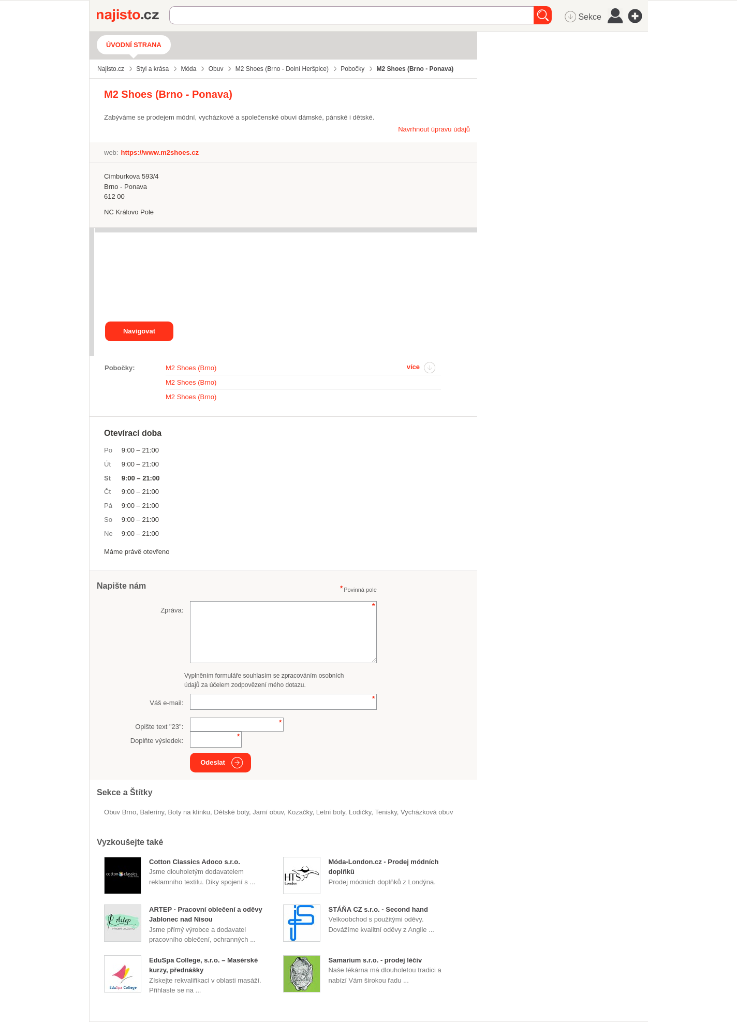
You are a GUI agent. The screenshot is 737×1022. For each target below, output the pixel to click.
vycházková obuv (427, 812)
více (413, 367)
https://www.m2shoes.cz (160, 152)
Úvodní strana (133, 45)
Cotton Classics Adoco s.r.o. (194, 862)
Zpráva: (171, 610)
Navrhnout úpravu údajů (434, 129)
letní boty (330, 812)
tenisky (385, 812)
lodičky (360, 812)
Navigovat (139, 331)
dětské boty (231, 812)
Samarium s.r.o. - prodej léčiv (375, 960)
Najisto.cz (133, 15)
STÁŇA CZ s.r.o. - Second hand (378, 909)
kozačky (299, 812)
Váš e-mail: (166, 703)
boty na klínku (189, 812)
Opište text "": (159, 727)
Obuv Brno (120, 812)
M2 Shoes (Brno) (191, 368)
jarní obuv (268, 812)
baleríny (152, 812)
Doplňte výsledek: (157, 740)
